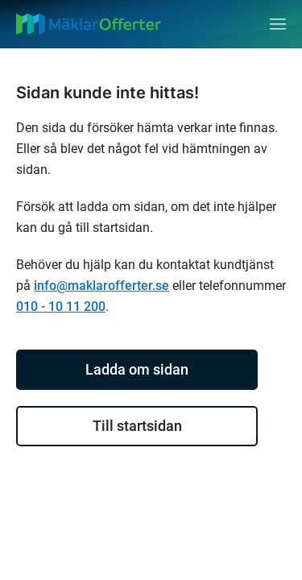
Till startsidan (137, 425)
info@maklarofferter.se (101, 285)
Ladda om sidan (136, 369)
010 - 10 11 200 (60, 306)
